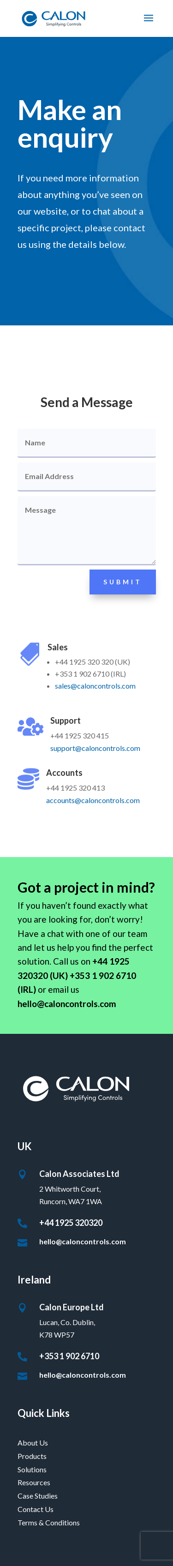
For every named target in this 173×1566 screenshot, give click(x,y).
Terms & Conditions (49, 1522)
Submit (122, 582)
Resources (34, 1482)
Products (32, 1456)
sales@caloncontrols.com (95, 685)
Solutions (32, 1469)
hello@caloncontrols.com (82, 1241)
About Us (33, 1442)
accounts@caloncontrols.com (93, 800)
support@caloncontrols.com (95, 748)
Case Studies (38, 1495)
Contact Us (36, 1509)
